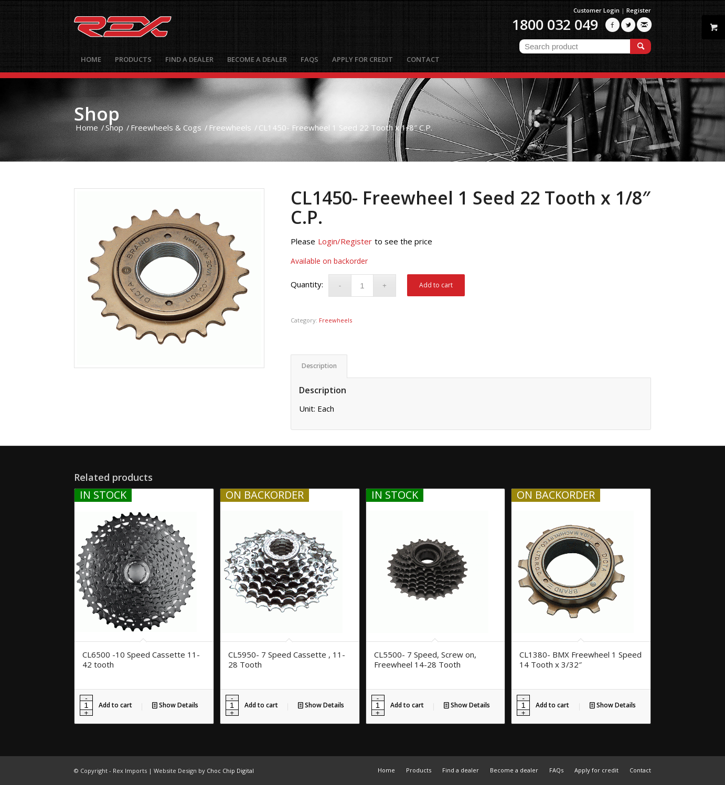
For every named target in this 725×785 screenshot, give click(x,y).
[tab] (319, 366)
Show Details (175, 705)
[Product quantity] (362, 285)
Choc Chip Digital (230, 771)
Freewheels (335, 320)
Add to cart (436, 285)
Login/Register (345, 241)
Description (319, 365)
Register (638, 10)
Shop (97, 113)
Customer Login (596, 10)
